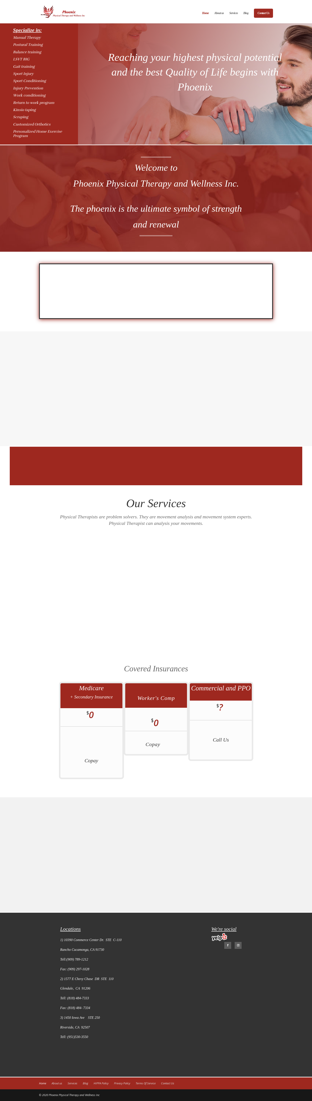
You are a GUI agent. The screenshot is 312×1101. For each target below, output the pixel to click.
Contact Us (263, 13)
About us (219, 13)
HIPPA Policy (101, 1083)
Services (233, 13)
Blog (245, 13)
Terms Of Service (146, 1083)
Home (205, 13)
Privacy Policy (122, 1083)
